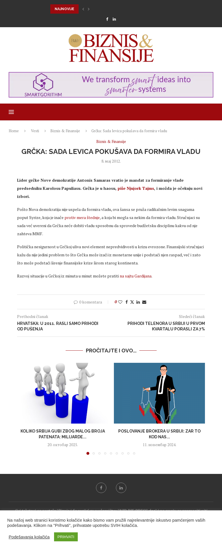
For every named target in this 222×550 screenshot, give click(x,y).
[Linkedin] (114, 19)
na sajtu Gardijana (135, 276)
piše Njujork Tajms (136, 188)
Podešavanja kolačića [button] (29, 537)
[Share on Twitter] (132, 302)
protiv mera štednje (82, 217)
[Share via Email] (144, 302)
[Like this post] (120, 302)
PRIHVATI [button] (66, 537)
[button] (83, 9)
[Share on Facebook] (126, 302)
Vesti (35, 130)
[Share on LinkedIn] (138, 302)
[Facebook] (107, 19)
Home (14, 130)
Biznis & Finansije (65, 130)
